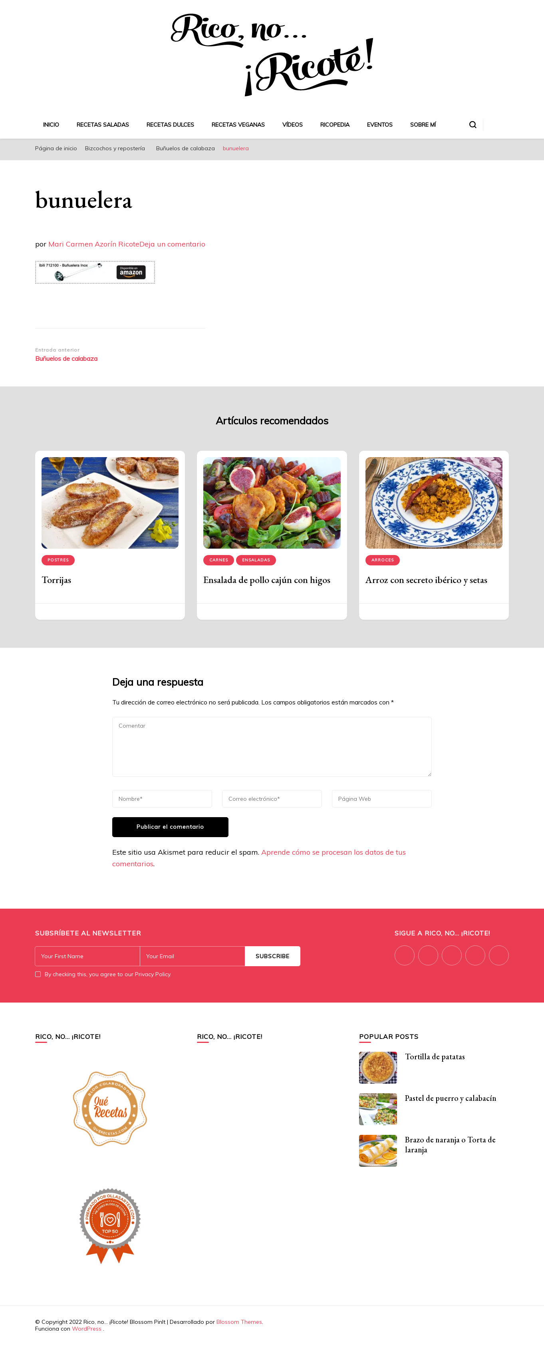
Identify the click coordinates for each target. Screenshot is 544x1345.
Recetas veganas (238, 124)
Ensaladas (256, 560)
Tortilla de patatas (435, 1056)
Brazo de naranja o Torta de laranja (450, 1144)
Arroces (382, 560)
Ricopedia (334, 124)
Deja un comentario (172, 244)
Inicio (51, 124)
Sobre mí (423, 124)
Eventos (380, 124)
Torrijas (56, 579)
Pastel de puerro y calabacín (450, 1098)
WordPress (86, 1328)
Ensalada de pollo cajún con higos (266, 579)
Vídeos (292, 124)
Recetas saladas (103, 124)
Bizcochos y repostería (115, 148)
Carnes (218, 560)
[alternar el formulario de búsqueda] (472, 124)
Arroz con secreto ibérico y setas (426, 579)
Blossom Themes (239, 1321)
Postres (58, 560)
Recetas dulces (170, 124)
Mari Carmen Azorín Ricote (93, 244)
